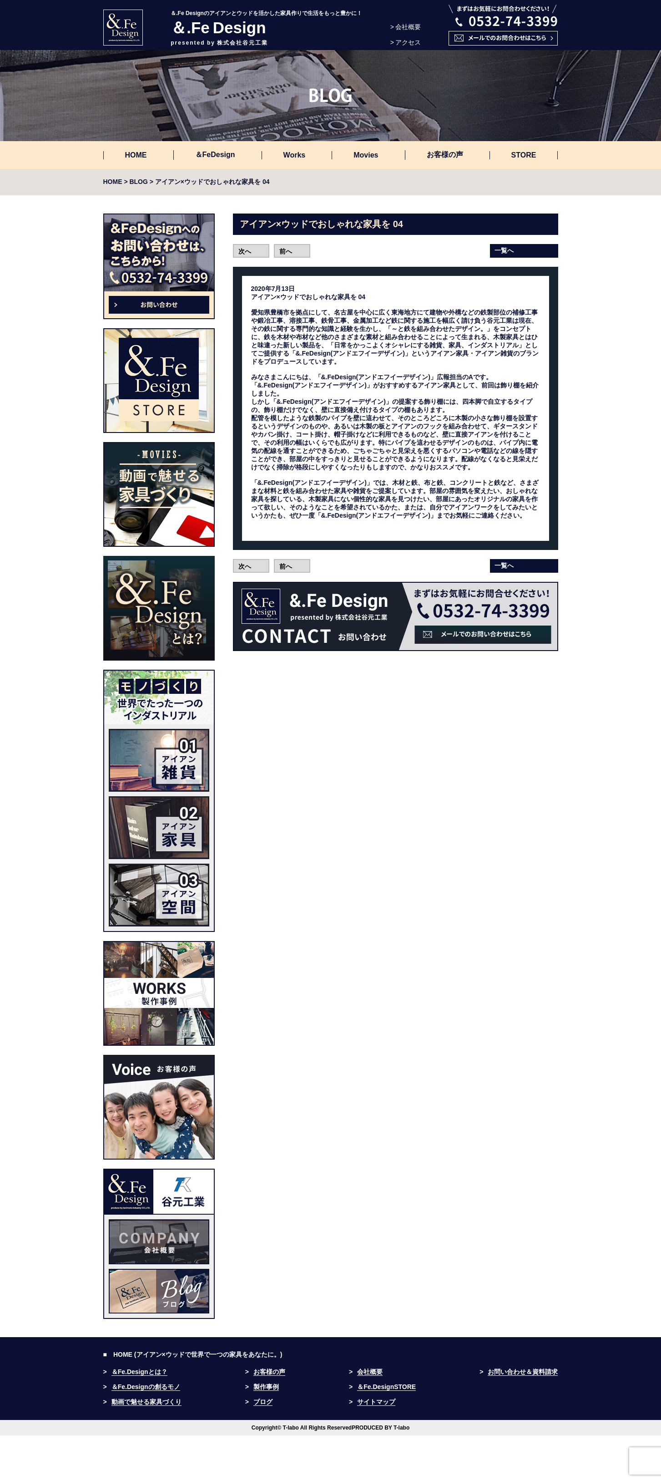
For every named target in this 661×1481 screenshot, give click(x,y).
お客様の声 (445, 154)
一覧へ (504, 250)
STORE (523, 155)
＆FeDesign (215, 154)
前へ (285, 251)
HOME (136, 155)
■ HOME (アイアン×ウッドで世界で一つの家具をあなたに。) (193, 1354)
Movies (365, 155)
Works (294, 155)
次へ (244, 251)
